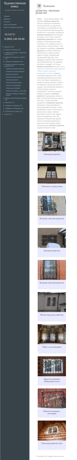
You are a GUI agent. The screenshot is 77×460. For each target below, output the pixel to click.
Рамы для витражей (13, 88)
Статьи (6, 114)
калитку (52, 71)
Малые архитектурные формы (16, 98)
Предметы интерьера (12, 108)
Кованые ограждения (12, 61)
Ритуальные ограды (12, 111)
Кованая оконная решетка (15, 69)
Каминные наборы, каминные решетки (15, 53)
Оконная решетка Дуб (13, 83)
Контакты (7, 22)
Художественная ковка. (15, 4)
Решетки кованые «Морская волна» (52, 380)
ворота (45, 71)
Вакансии (7, 19)
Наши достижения (10, 24)
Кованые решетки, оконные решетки (14, 65)
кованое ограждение (45, 69)
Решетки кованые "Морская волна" (15, 94)
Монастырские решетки (14, 77)
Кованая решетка (12, 74)
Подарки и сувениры (12, 105)
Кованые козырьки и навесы (15, 57)
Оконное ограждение (13, 85)
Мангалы (8, 102)
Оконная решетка (12, 80)
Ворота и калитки (11, 50)
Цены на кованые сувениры (13, 27)
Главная (7, 16)
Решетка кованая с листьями (16, 91)
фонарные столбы (44, 73)
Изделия (7, 47)
